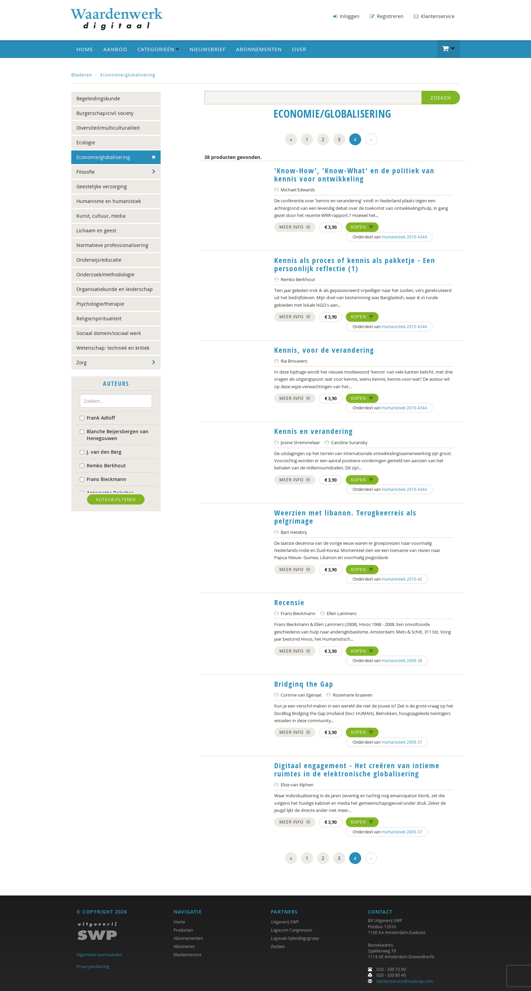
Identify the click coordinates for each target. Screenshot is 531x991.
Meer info (294, 226)
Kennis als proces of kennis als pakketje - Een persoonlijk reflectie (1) (354, 263)
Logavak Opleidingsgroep (295, 938)
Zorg (81, 361)
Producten (183, 930)
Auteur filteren (116, 498)
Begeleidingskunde (98, 97)
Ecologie (85, 141)
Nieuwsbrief (208, 48)
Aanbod (115, 48)
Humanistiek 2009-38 (402, 659)
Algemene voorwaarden (99, 954)
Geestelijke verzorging (101, 185)
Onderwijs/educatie (98, 259)
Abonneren (184, 946)
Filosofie (85, 170)
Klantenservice (434, 16)
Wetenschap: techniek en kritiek (112, 347)
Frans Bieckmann (103, 478)
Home (84, 48)
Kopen (362, 226)
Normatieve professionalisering (112, 244)
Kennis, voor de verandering (324, 349)
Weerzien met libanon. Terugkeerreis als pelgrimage (345, 516)
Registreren (386, 16)
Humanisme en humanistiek (108, 200)
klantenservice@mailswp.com (405, 981)
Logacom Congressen (291, 930)
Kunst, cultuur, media (101, 215)
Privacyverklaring (92, 966)
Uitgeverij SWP (285, 921)
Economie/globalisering (127, 74)
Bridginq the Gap (304, 683)
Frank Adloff (97, 416)
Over (299, 48)
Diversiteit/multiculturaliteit (108, 126)
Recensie (289, 601)
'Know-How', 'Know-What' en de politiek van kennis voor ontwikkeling (354, 173)
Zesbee (278, 946)
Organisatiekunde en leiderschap (114, 288)
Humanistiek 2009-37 (402, 741)
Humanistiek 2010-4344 (404, 235)
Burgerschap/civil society (104, 112)
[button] (448, 47)
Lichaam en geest (96, 229)
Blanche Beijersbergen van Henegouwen (114, 433)
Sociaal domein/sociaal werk (108, 332)
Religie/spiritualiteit (98, 317)
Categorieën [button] (158, 48)
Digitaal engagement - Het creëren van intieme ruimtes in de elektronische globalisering (357, 768)
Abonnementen (259, 48)
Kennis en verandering (313, 430)
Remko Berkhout (103, 464)
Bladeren (81, 74)
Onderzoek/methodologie (105, 273)
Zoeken (440, 96)
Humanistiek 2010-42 (402, 578)
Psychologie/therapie (100, 303)
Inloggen (346, 16)
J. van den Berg (100, 451)
